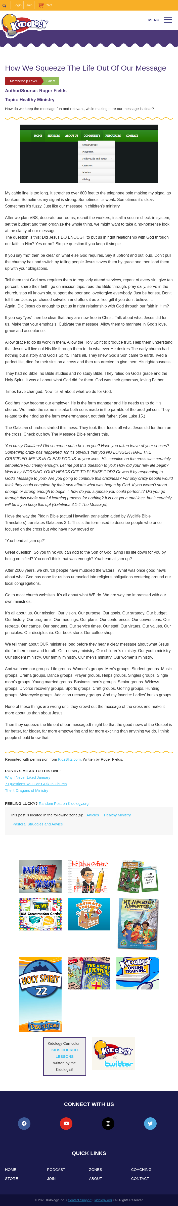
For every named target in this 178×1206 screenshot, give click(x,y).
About (95, 1178)
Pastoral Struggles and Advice (38, 824)
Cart (49, 5)
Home (10, 1169)
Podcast (56, 1169)
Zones (95, 1169)
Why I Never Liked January (27, 777)
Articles (92, 815)
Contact (140, 1178)
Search (7, 5)
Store (11, 1178)
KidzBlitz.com (69, 759)
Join (29, 5)
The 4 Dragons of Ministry (26, 790)
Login (18, 5)
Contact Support (80, 1200)
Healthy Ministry (117, 815)
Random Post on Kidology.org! (64, 803)
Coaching (141, 1169)
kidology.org (103, 1200)
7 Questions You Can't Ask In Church (36, 784)
